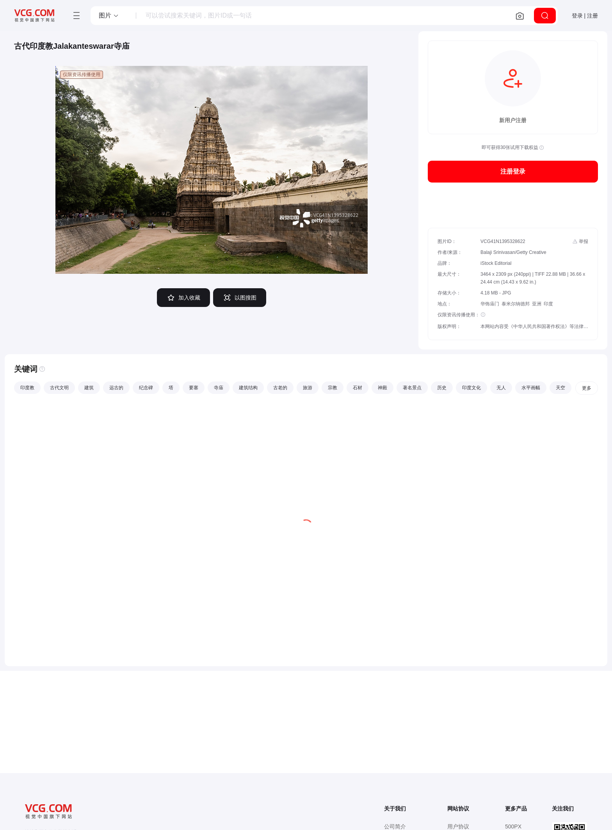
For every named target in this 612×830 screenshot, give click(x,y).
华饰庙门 (489, 304)
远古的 (116, 387)
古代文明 (59, 387)
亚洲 (536, 304)
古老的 (280, 387)
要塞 (193, 387)
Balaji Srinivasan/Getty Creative (513, 252)
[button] (109, 16)
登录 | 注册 (585, 15)
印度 (548, 304)
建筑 (89, 387)
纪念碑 (146, 387)
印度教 (27, 387)
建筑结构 (248, 387)
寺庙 (218, 387)
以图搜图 (239, 297)
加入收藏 (183, 297)
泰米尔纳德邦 (516, 304)
